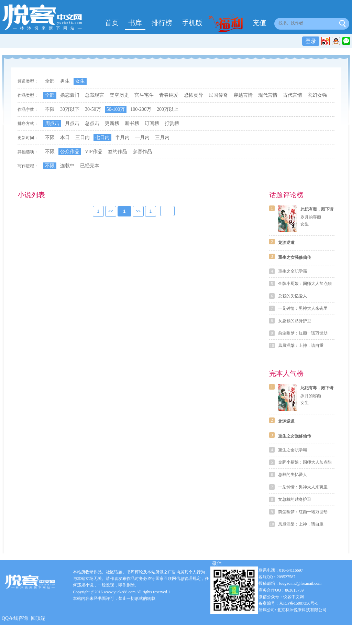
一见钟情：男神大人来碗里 (303, 308)
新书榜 (132, 123)
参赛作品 (142, 151)
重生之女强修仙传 (294, 257)
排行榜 (162, 23)
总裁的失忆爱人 (292, 296)
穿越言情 (243, 95)
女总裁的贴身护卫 (294, 320)
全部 (50, 81)
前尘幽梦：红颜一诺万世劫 (303, 333)
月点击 (72, 123)
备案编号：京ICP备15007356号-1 (288, 603)
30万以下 (69, 109)
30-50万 (93, 109)
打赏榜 (172, 123)
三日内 (82, 137)
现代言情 (267, 95)
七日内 (102, 137)
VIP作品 (93, 151)
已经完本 (89, 165)
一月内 (142, 137)
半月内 (122, 137)
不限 (50, 109)
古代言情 (292, 95)
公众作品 (69, 151)
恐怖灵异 (193, 95)
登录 (310, 41)
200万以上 (167, 109)
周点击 (52, 123)
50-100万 (116, 109)
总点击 (92, 123)
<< (110, 211)
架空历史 (119, 95)
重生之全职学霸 (292, 271)
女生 (80, 81)
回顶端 (38, 618)
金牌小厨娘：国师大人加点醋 (305, 283)
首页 (112, 23)
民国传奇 (218, 95)
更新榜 (112, 123)
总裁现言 (94, 95)
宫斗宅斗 (144, 95)
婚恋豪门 (69, 95)
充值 (259, 23)
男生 (65, 81)
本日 (65, 137)
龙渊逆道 (286, 242)
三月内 (162, 137)
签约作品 (117, 151)
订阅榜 (152, 123)
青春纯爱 (168, 95)
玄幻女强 (317, 95)
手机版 (192, 23)
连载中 (67, 165)
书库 (135, 23)
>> (138, 211)
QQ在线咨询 (15, 618)
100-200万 (140, 109)
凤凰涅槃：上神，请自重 (300, 345)
